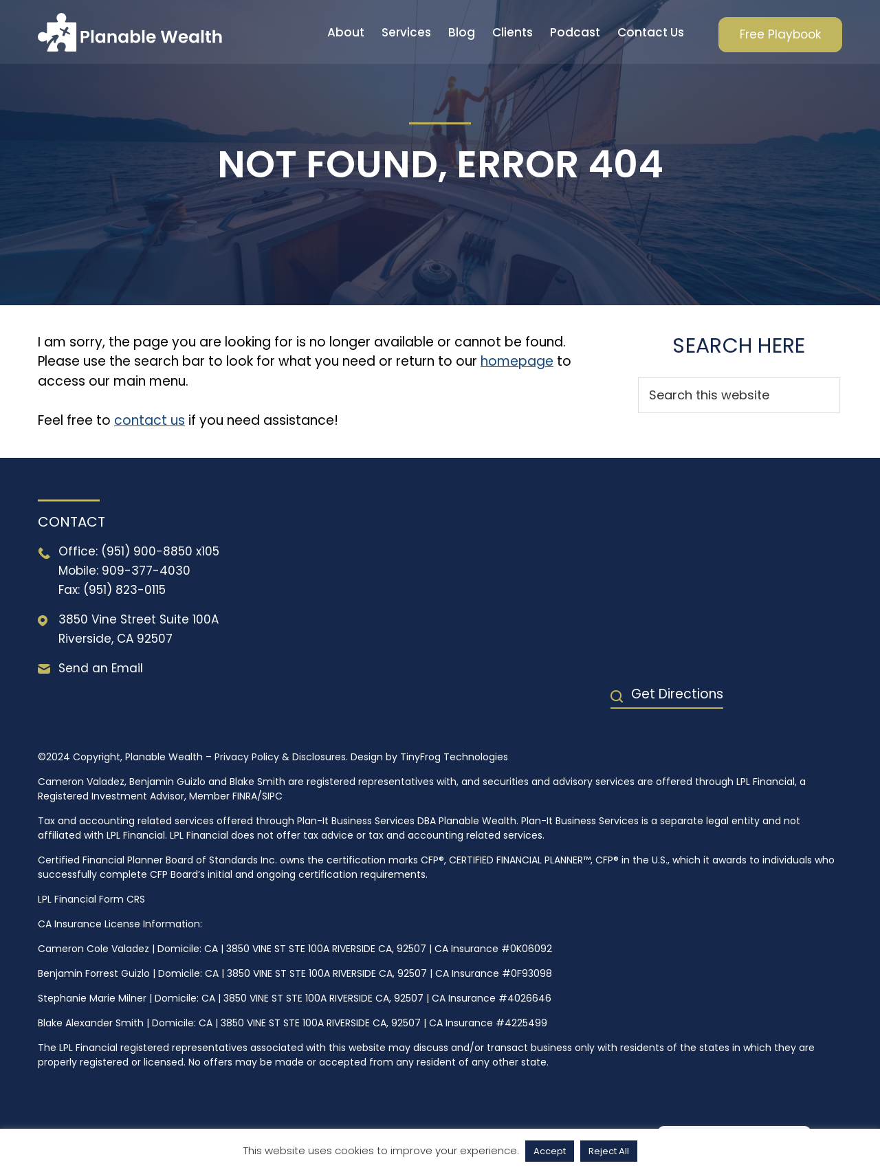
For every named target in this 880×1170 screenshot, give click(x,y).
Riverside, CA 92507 (115, 638)
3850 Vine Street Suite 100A (138, 619)
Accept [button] (550, 1151)
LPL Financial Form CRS (91, 899)
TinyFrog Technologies (454, 757)
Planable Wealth (130, 32)
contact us (149, 420)
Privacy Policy (246, 757)
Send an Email (100, 668)
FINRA (244, 796)
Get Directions (677, 694)
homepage (517, 361)
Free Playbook (780, 34)
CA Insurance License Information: (120, 924)
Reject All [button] (608, 1151)
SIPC (272, 796)
